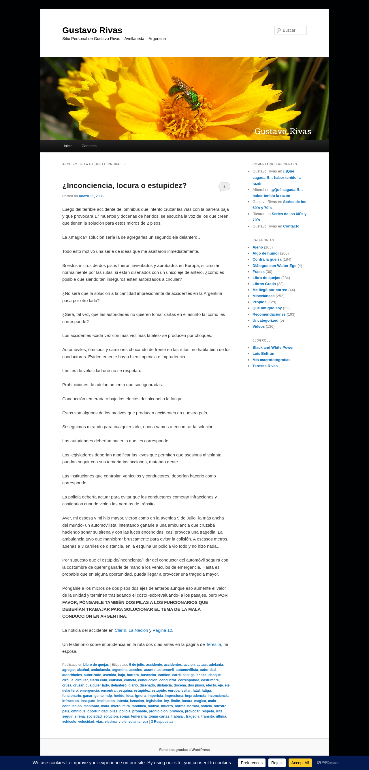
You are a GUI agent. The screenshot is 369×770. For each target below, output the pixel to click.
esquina (125, 691)
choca (202, 675)
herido (119, 696)
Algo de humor (266, 253)
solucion (110, 716)
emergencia (89, 691)
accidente (154, 665)
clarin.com (98, 680)
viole (122, 722)
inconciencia (218, 696)
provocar (192, 711)
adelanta (216, 665)
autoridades (72, 675)
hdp (109, 696)
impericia (155, 696)
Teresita (213, 644)
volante (134, 722)
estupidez (142, 691)
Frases (259, 272)
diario (133, 685)
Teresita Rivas (265, 366)
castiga (189, 675)
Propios (259, 302)
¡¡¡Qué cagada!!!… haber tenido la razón (277, 177)
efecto (211, 685)
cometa (130, 680)
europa (174, 691)
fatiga (206, 691)
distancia (164, 685)
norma (180, 706)
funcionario (71, 696)
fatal (196, 691)
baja (121, 675)
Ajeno (258, 247)
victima (110, 722)
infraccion (70, 701)
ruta (219, 711)
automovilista (187, 670)
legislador (154, 701)
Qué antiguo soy (267, 308)
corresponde (188, 680)
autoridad (208, 670)
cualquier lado (97, 685)
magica (200, 701)
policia (124, 711)
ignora (140, 696)
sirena (80, 716)
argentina (119, 670)
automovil (165, 670)
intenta (122, 701)
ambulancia (100, 670)
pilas (113, 711)
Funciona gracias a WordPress (184, 750)
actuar (202, 665)
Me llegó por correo (270, 290)
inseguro (88, 701)
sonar (124, 716)
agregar (68, 670)
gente (98, 696)
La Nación (138, 630)
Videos (259, 326)
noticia (206, 706)
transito (207, 716)
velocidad (86, 722)
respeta (208, 711)
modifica (139, 706)
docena (180, 685)
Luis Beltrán (263, 353)
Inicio (68, 146)
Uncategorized (265, 320)
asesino (135, 670)
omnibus (78, 711)
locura (187, 701)
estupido (159, 691)
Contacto (89, 146)
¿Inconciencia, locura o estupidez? (124, 185)
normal (193, 706)
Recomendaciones (269, 314)
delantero (119, 685)
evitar (186, 691)
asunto (149, 670)
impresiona (174, 696)
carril (176, 675)
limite (175, 701)
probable (139, 711)
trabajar (177, 716)
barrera (133, 675)
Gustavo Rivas (92, 30)
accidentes (173, 665)
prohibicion (158, 711)
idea (129, 696)
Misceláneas (264, 296)
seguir (67, 716)
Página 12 (162, 630)
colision (115, 680)
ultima (221, 716)
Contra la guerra (267, 259)
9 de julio (136, 665)
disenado (147, 685)
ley (166, 701)
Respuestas (162, 722)
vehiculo (69, 722)
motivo (153, 706)
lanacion (137, 701)
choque (214, 675)
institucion (106, 701)
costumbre (210, 680)
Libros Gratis (264, 284)
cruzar (78, 685)
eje (220, 685)
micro (116, 706)
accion (189, 665)
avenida (109, 675)
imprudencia (195, 696)
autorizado (92, 675)
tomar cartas (159, 716)
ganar (88, 696)
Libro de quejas (96, 665)
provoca (176, 711)
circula (68, 680)
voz (145, 722)
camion (164, 675)
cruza (66, 685)
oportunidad (97, 711)
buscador (148, 675)
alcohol (83, 670)
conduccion (147, 680)
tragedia (192, 716)
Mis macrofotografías (271, 360)
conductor (167, 680)
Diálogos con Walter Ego (275, 265)
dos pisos (196, 685)
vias (99, 722)
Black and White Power (273, 347)
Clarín (120, 630)
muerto (167, 706)
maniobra (91, 706)
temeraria (139, 716)
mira (126, 706)
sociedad (94, 716)
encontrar (109, 691)
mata (105, 706)
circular (81, 680)
